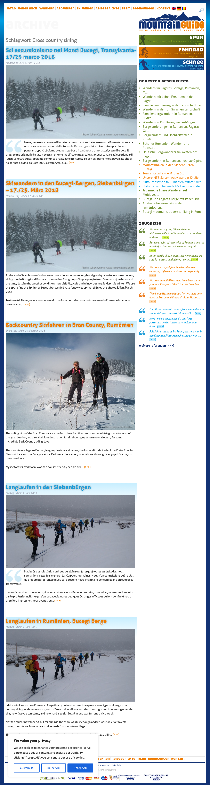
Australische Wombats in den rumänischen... (163, 205)
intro (11, 8)
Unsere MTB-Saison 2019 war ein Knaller (171, 178)
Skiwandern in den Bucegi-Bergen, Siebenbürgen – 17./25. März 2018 (70, 186)
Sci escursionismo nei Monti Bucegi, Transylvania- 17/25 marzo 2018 (71, 53)
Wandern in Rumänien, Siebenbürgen (169, 122)
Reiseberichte (107, 8)
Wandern (46, 8)
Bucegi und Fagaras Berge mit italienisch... (172, 199)
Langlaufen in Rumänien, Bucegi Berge (56, 620)
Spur (196, 37)
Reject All (53, 768)
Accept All (80, 768)
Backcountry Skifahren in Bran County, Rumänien (70, 324)
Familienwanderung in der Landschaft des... (173, 105)
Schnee (193, 62)
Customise (26, 768)
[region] (53, 755)
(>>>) (72, 163)
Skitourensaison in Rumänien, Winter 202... (173, 182)
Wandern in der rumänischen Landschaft (171, 109)
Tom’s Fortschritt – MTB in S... (163, 173)
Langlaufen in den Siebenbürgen (48, 486)
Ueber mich (27, 8)
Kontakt (163, 8)
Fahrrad (190, 49)
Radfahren (65, 8)
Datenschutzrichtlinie (109, 765)
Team (126, 8)
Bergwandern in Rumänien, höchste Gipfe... (173, 161)
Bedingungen (143, 8)
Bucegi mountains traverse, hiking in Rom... (173, 212)
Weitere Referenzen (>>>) (156, 345)
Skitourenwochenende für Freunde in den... (173, 186)
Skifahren (85, 8)
